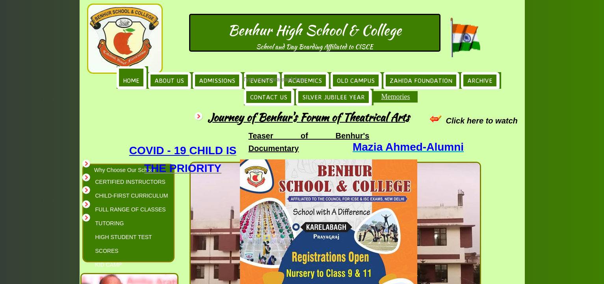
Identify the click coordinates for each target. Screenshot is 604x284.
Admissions (217, 80)
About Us (169, 80)
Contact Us (268, 97)
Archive (479, 80)
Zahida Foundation (421, 80)
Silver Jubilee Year (333, 97)
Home (131, 80)
